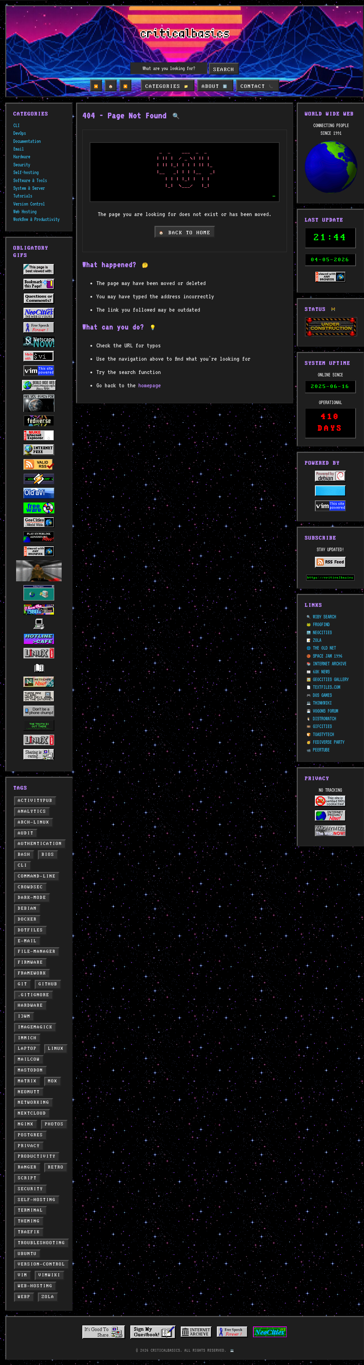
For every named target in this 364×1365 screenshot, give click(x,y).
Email (18, 149)
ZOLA (317, 623)
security (30, 1189)
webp (24, 1297)
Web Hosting (24, 211)
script (27, 1178)
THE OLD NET (324, 631)
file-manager (37, 951)
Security (21, 164)
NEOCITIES (322, 615)
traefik (29, 1232)
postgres (30, 1135)
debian (27, 908)
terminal (30, 1210)
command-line (37, 876)
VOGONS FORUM (325, 694)
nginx (26, 1124)
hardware (30, 1005)
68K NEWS (321, 655)
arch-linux (33, 822)
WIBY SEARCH (324, 600)
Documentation (27, 141)
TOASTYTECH (323, 717)
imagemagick (35, 1027)
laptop (27, 1048)
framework (32, 973)
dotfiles (30, 930)
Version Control (29, 204)
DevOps (19, 133)
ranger (27, 1167)
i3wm (24, 1016)
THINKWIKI (322, 686)
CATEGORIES (168, 86)
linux (56, 1048)
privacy (29, 1146)
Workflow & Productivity (36, 219)
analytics (32, 811)
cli (22, 865)
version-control (41, 1264)
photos (54, 1124)
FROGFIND (321, 608)
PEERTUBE (321, 733)
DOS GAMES (322, 678)
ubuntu (27, 1253)
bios (48, 854)
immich (27, 1038)
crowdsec (30, 887)
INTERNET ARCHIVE (329, 647)
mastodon (30, 1070)
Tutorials (22, 196)
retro (56, 1167)
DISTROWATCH (324, 702)
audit (26, 833)
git (22, 984)
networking (33, 1102)
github (48, 984)
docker (27, 919)
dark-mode (32, 897)
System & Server (29, 188)
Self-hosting (26, 172)
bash (24, 854)
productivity (37, 1156)
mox (52, 1081)
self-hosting (37, 1200)
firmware (30, 962)
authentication (40, 843)
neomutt (29, 1092)
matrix (27, 1081)
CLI (16, 125)
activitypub (35, 800)
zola (48, 1297)
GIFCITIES (322, 710)
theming (29, 1221)
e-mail (27, 941)
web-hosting (35, 1286)
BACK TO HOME (185, 233)
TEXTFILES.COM (326, 670)
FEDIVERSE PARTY (328, 725)
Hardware (21, 156)
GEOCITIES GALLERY (331, 662)
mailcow (29, 1059)
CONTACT (256, 86)
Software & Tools (30, 180)
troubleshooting (41, 1243)
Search (223, 69)
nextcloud (32, 1113)
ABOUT (214, 86)
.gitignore (33, 995)
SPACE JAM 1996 (327, 639)
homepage (149, 385)
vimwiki (50, 1275)
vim (22, 1275)
